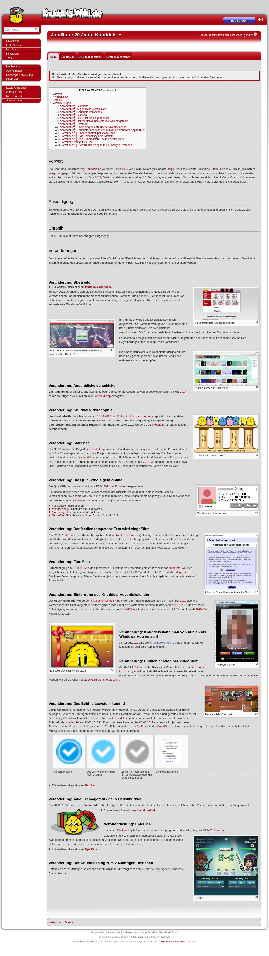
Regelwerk (12, 53)
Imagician (55, 173)
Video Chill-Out (92, 679)
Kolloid (121, 416)
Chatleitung (97, 449)
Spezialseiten (14, 100)
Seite (53, 56)
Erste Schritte (14, 45)
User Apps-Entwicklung (19, 75)
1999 (125, 169)
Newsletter (158, 424)
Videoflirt (113, 679)
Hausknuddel (146, 810)
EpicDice (91, 849)
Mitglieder (182, 572)
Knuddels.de (93, 169)
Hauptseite (12, 40)
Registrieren (239, 20)
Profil (140, 726)
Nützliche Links (15, 96)
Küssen (77, 500)
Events (68, 922)
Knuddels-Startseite (98, 287)
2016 (108, 416)
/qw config (58, 512)
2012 (146, 461)
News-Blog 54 (60, 515)
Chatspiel (123, 830)
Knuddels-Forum (140, 416)
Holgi (170, 169)
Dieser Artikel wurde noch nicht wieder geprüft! (226, 35)
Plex (214, 169)
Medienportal (13, 66)
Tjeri (161, 830)
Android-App (103, 396)
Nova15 (89, 515)
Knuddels (121, 486)
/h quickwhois (60, 508)
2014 (183, 391)
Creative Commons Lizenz (172, 941)
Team (9, 58)
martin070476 (197, 609)
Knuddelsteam (90, 457)
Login (261, 19)
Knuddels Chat (168, 932)
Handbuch (12, 49)
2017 (150, 722)
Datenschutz (130, 932)
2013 (177, 605)
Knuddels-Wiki (72, 14)
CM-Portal (12, 79)
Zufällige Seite (14, 92)
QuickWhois (164, 726)
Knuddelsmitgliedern (103, 600)
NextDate (175, 568)
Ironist (75, 722)
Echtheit (90, 785)
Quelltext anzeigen (90, 56)
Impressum (98, 932)
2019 (98, 177)
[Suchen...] (18, 29)
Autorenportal (14, 70)
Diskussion (67, 56)
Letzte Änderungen (17, 87)
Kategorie (55, 922)
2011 (107, 486)
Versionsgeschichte (118, 56)
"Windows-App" (162, 642)
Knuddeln (95, 500)
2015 (184, 605)
